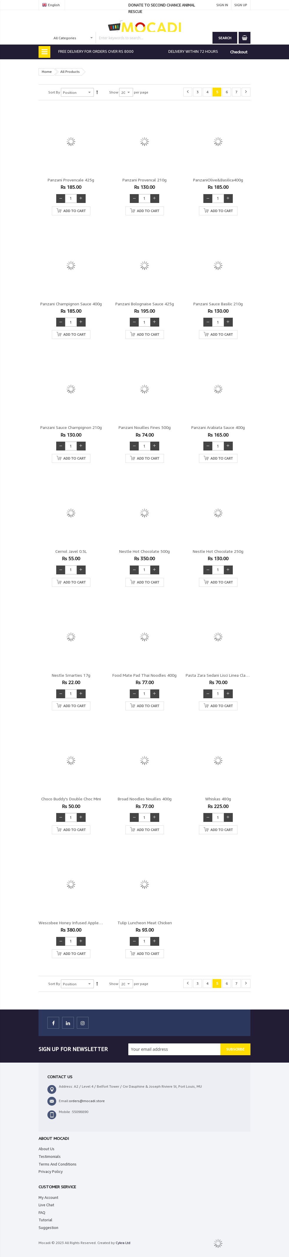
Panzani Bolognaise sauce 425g (144, 303)
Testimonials (50, 1156)
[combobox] (132, 38)
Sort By (54, 92)
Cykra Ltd (123, 1242)
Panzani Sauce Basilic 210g (218, 303)
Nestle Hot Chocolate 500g (144, 551)
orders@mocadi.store (87, 1101)
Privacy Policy (51, 1171)
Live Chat (46, 1204)
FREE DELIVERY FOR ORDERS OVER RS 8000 (96, 51)
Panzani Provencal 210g (144, 179)
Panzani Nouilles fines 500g (145, 427)
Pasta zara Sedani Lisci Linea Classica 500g (225, 675)
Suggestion (48, 1227)
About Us (46, 1148)
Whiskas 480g (218, 798)
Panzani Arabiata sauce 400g (218, 427)
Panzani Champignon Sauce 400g (71, 303)
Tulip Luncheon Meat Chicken (144, 922)
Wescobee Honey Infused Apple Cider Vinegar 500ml (88, 922)
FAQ (42, 1212)
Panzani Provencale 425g (71, 179)
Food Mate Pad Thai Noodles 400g (144, 675)
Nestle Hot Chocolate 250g (218, 551)
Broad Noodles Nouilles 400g (145, 798)
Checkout (239, 51)
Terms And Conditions (58, 1164)
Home (47, 71)
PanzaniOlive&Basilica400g (218, 179)
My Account (48, 1197)
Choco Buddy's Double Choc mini (71, 798)
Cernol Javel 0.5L (71, 551)
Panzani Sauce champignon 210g (71, 427)
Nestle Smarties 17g (71, 675)
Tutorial (45, 1219)
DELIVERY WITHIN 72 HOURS (193, 51)
